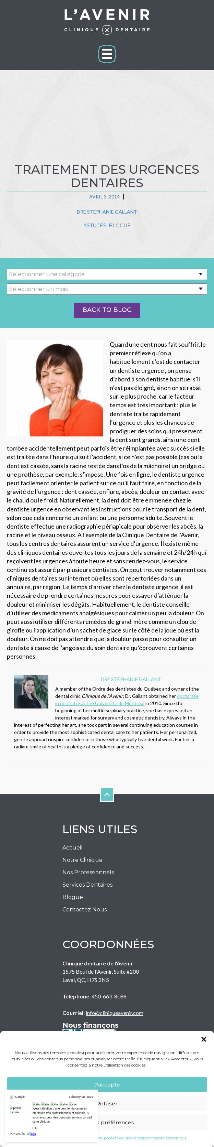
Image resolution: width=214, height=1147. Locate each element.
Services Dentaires (87, 884)
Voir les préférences (107, 1122)
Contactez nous (84, 909)
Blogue (120, 226)
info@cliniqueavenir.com (114, 1012)
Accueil (72, 847)
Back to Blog (107, 310)
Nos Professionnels (88, 872)
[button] (203, 1039)
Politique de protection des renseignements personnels (133, 1137)
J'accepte (107, 1084)
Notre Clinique (82, 860)
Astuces (94, 226)
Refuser (107, 1103)
